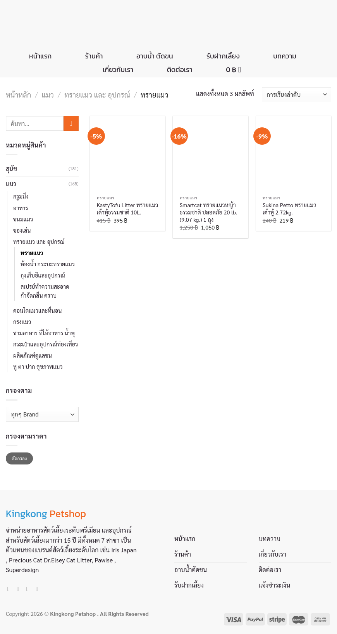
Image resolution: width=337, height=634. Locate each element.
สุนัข (11, 168)
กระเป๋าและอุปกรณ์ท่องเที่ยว (45, 344)
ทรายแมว (32, 252)
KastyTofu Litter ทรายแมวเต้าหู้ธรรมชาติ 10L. (127, 208)
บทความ (284, 56)
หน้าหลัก (18, 94)
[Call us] (39, 588)
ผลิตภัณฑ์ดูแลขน (32, 355)
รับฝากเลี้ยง (223, 56)
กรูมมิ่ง (20, 196)
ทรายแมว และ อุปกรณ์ (97, 94)
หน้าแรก (40, 56)
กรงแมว (22, 321)
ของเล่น (22, 230)
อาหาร (20, 207)
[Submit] (71, 123)
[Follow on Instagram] (20, 588)
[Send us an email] (29, 588)
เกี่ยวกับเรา (118, 70)
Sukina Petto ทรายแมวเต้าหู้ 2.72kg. (289, 208)
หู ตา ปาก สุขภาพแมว (38, 366)
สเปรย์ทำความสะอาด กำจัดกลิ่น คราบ (45, 291)
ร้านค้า (94, 56)
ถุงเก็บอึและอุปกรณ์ (43, 275)
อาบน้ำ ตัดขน (154, 56)
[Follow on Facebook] (10, 588)
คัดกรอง (19, 458)
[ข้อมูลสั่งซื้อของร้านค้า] (296, 94)
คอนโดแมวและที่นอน (37, 310)
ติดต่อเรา (180, 70)
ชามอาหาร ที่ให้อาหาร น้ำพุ (44, 332)
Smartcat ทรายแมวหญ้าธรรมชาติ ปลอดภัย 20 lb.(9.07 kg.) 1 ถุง (208, 212)
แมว (48, 94)
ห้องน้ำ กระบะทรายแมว (48, 263)
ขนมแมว (23, 219)
